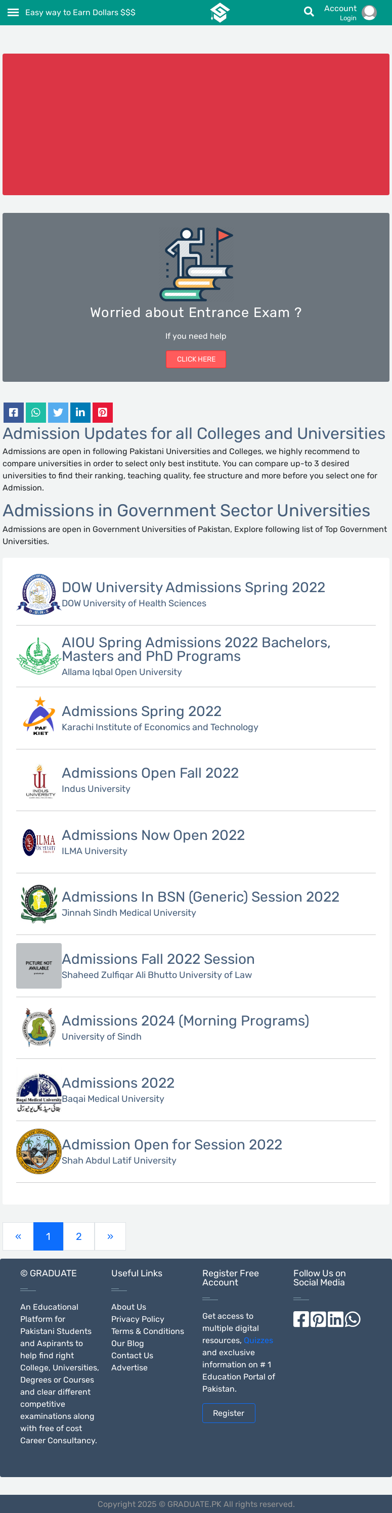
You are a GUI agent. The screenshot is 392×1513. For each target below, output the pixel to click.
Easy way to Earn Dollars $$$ (80, 12)
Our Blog (127, 1343)
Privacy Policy (137, 1319)
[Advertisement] (196, 124)
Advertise (129, 1367)
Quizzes (258, 1340)
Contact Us (132, 1355)
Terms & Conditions (147, 1331)
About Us (128, 1307)
